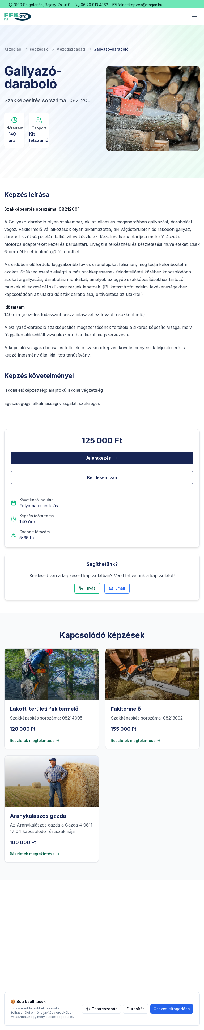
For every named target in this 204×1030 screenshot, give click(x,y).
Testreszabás (101, 1009)
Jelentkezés (102, 458)
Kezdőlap (12, 49)
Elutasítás (135, 1009)
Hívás (87, 588)
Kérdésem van (102, 477)
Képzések (39, 49)
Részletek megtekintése (35, 740)
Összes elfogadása (172, 1009)
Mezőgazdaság (70, 49)
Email (117, 588)
